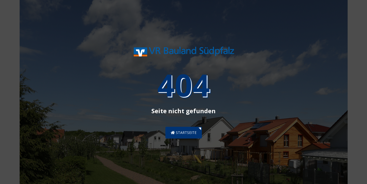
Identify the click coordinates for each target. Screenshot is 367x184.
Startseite (183, 132)
